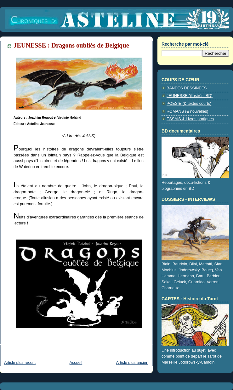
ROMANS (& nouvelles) (187, 111)
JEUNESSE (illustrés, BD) (190, 95)
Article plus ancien (132, 362)
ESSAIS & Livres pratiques (190, 119)
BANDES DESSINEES (187, 88)
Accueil (76, 362)
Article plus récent (20, 362)
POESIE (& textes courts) (189, 103)
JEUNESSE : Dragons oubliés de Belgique (71, 45)
